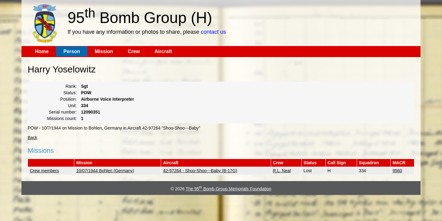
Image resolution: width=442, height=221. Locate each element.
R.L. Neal (282, 170)
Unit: (72, 105)
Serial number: (63, 112)
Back (32, 137)
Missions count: (62, 118)
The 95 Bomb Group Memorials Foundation (228, 188)
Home (41, 51)
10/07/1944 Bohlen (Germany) (105, 170)
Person (71, 51)
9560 (397, 170)
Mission (104, 51)
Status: (70, 92)
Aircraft (163, 51)
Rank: (71, 86)
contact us (213, 32)
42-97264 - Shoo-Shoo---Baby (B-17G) (200, 170)
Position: (68, 99)
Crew (134, 51)
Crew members (44, 170)
